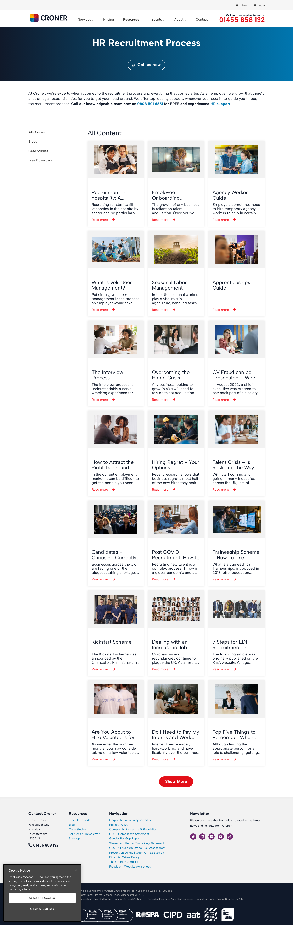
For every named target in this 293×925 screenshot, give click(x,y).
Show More (176, 781)
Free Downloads (40, 160)
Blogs (32, 141)
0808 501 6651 (150, 103)
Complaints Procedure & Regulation (133, 829)
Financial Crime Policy (124, 857)
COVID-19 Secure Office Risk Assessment (137, 848)
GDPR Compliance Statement (129, 834)
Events (157, 19)
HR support (220, 103)
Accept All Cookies (42, 897)
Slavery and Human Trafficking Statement (136, 843)
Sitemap (74, 838)
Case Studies (38, 151)
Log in (261, 5)
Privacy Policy (118, 824)
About (179, 19)
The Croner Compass (123, 862)
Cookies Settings (42, 908)
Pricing (108, 19)
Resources (131, 19)
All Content (37, 132)
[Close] (75, 870)
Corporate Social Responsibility (130, 820)
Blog (72, 824)
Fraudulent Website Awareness (130, 866)
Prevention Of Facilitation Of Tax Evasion (136, 852)
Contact (202, 19)
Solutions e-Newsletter (84, 834)
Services (84, 19)
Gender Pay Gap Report (125, 838)
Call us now (146, 64)
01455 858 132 (242, 19)
